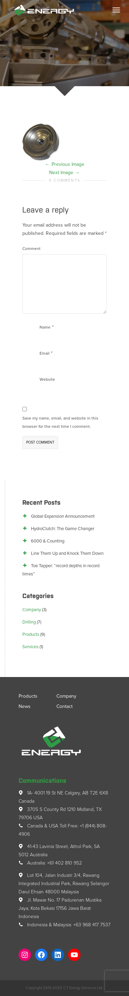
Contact (64, 706)
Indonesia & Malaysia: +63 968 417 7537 (64, 925)
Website (47, 379)
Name (45, 327)
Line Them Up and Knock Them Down (67, 553)
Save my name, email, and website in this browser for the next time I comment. (60, 422)
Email (45, 353)
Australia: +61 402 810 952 (50, 863)
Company (31, 610)
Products (30, 634)
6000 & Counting (47, 541)
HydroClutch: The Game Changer (62, 528)
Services (30, 647)
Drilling (29, 622)
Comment (31, 248)
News (25, 706)
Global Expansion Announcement (63, 516)
